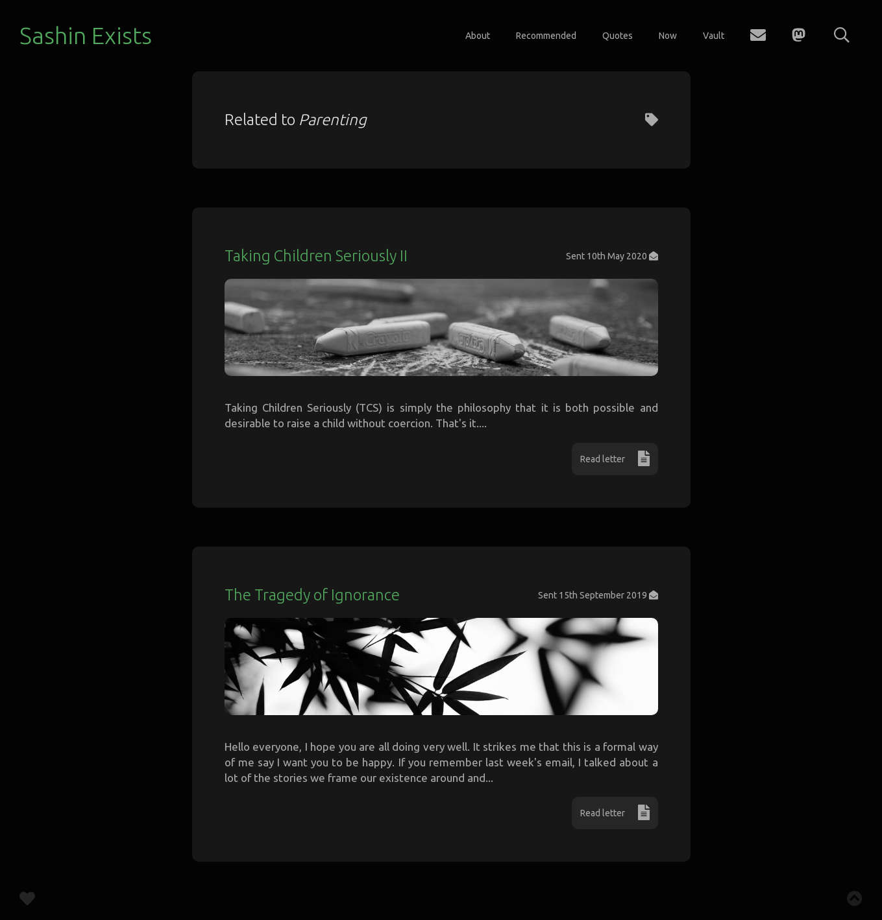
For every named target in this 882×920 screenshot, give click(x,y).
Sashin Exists (85, 35)
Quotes (617, 35)
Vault (713, 35)
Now (668, 35)
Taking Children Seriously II (316, 256)
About (477, 35)
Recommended (546, 35)
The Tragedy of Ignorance (312, 595)
